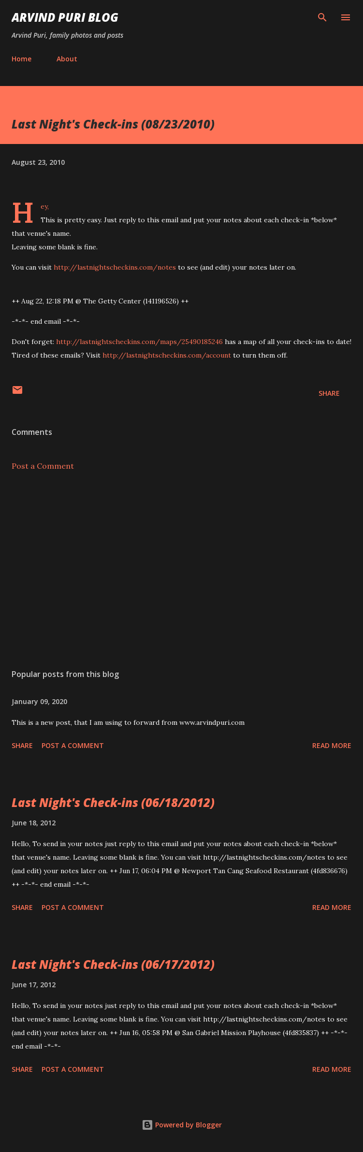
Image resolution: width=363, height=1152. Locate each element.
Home (21, 58)
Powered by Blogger (182, 1124)
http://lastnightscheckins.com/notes (115, 267)
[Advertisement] (181, 570)
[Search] (322, 17)
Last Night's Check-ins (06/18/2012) (113, 802)
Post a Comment (43, 466)
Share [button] (329, 393)
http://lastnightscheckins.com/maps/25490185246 (139, 341)
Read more (331, 745)
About (67, 58)
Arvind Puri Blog (65, 17)
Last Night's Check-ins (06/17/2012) (113, 964)
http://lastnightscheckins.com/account (166, 355)
